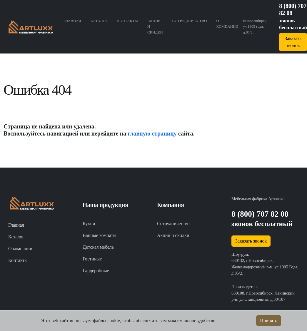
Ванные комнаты (99, 235)
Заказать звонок (251, 240)
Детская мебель (98, 247)
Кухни (89, 223)
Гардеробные (96, 270)
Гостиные (92, 258)
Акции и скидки (155, 26)
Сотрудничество (189, 21)
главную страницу (152, 133)
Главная (72, 21)
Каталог (99, 21)
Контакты (127, 21)
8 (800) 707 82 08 (259, 214)
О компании (227, 24)
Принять (268, 320)
